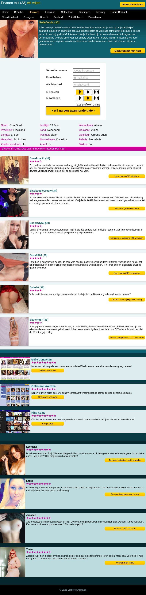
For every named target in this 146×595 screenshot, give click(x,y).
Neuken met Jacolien (125, 528)
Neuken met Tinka (125, 562)
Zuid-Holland (75, 17)
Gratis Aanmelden (132, 4)
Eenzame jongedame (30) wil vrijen (126, 238)
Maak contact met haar (127, 50)
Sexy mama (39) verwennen (127, 273)
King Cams (47, 423)
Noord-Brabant (119, 12)
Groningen (84, 12)
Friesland (50, 12)
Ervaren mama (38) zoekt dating (127, 299)
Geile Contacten (48, 370)
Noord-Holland (10, 17)
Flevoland (34, 12)
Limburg (100, 12)
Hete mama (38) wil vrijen (127, 176)
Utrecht (44, 17)
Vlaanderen (94, 17)
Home (5, 12)
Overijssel (29, 17)
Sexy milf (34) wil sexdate (127, 208)
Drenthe (18, 12)
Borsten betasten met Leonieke (125, 460)
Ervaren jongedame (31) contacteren (127, 337)
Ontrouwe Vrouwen (47, 397)
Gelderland (67, 12)
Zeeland (58, 17)
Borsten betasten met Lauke (125, 494)
